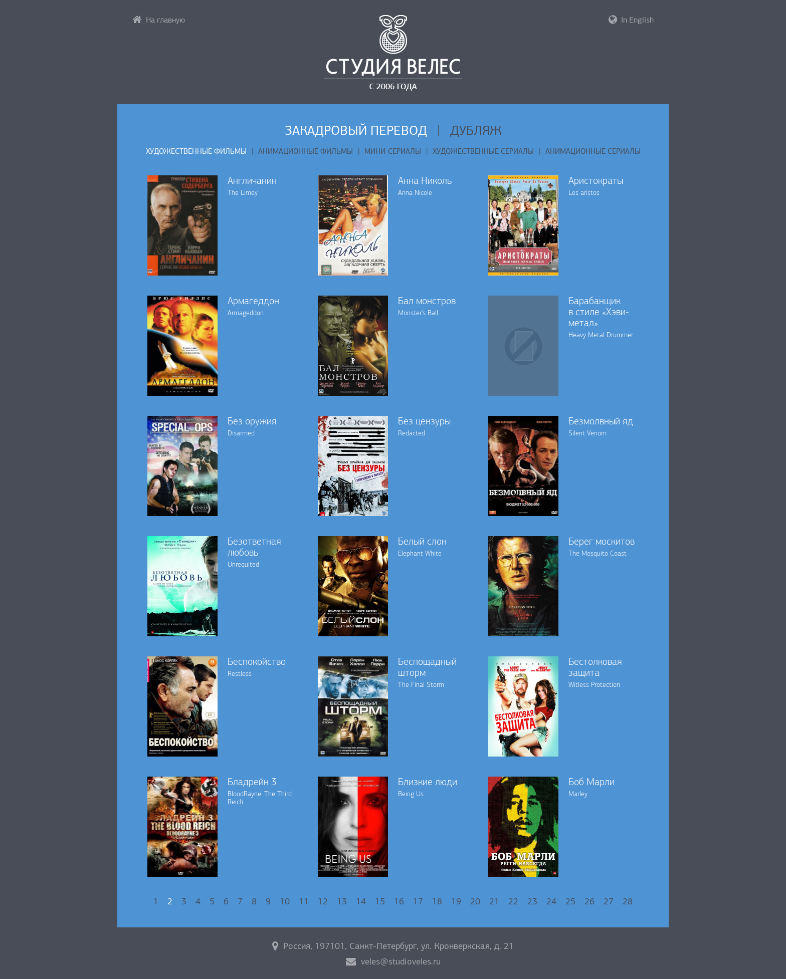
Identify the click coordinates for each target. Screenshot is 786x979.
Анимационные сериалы (593, 151)
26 (589, 901)
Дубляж (476, 130)
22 (513, 901)
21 (494, 901)
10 (285, 901)
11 (304, 901)
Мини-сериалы (392, 151)
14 (361, 901)
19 (456, 901)
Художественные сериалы (483, 151)
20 (475, 901)
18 (437, 901)
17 (418, 901)
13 (342, 901)
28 (628, 901)
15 (380, 901)
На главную (158, 20)
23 (532, 901)
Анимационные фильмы (305, 151)
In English (631, 20)
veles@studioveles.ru (393, 961)
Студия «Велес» (393, 53)
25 (570, 901)
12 (323, 901)
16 (399, 901)
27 (609, 901)
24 (551, 901)
